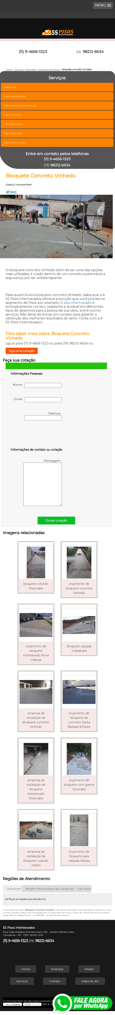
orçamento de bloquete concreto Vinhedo (79, 588)
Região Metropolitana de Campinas (49, 888)
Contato (54, 981)
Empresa (57, 969)
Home (26, 969)
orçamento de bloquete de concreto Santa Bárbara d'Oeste (79, 720)
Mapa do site (90, 981)
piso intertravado (78, 303)
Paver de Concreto (15, 96)
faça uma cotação (21, 351)
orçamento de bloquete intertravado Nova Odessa (36, 653)
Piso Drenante (12, 114)
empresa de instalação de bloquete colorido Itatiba (35, 858)
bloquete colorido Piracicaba (35, 586)
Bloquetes (10, 87)
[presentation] (37, 435)
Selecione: (14, 888)
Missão (89, 969)
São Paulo (84, 888)
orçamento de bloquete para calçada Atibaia (79, 856)
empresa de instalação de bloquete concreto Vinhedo (36, 720)
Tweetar (11, 192)
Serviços (22, 981)
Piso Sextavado (13, 133)
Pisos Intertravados (15, 142)
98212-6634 (93, 52)
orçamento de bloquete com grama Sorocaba (79, 784)
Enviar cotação (56, 520)
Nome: (37, 385)
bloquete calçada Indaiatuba (79, 648)
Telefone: (43, 416)
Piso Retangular (14, 124)
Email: (38, 399)
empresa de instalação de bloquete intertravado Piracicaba (36, 789)
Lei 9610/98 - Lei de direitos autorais (51, 915)
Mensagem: (42, 482)
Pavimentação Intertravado (20, 105)
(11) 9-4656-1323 (33, 52)
